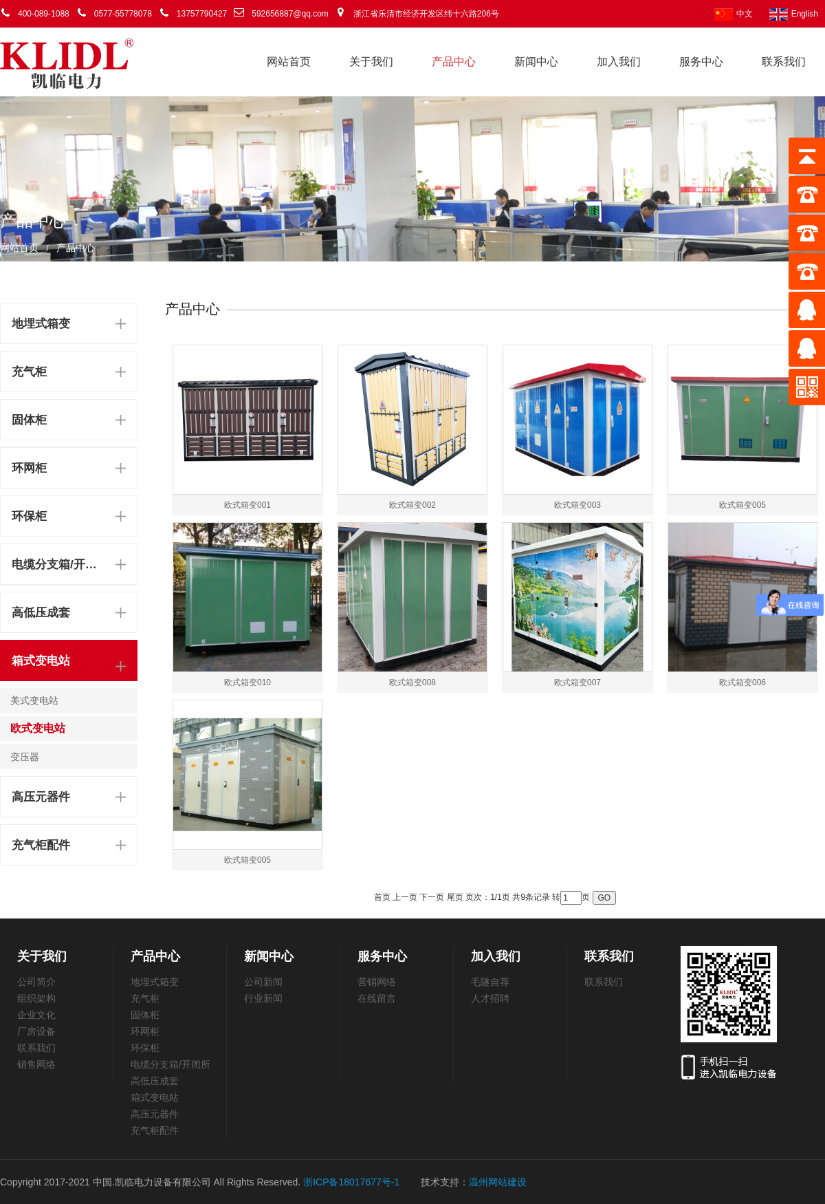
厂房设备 (36, 1031)
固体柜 (29, 420)
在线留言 (377, 998)
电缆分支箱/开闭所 (57, 564)
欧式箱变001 (247, 505)
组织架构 (36, 998)
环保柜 (29, 516)
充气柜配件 (41, 845)
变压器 (24, 756)
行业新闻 (263, 998)
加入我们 (619, 61)
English (793, 14)
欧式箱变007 (577, 682)
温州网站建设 (498, 1181)
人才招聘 (490, 998)
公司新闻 (263, 981)
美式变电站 (34, 700)
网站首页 (289, 61)
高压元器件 (41, 797)
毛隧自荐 (490, 981)
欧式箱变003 (577, 505)
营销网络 (377, 981)
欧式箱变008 (412, 682)
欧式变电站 (37, 728)
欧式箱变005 (742, 505)
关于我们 (371, 61)
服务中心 (701, 61)
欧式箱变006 (742, 682)
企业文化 (36, 1014)
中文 (733, 14)
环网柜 (29, 468)
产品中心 (454, 61)
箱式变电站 (41, 660)
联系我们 (784, 61)
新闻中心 (536, 61)
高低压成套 (41, 612)
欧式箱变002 (412, 505)
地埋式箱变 (41, 323)
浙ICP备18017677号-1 (351, 1181)
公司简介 (36, 981)
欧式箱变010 (247, 682)
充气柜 (29, 371)
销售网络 (36, 1064)
